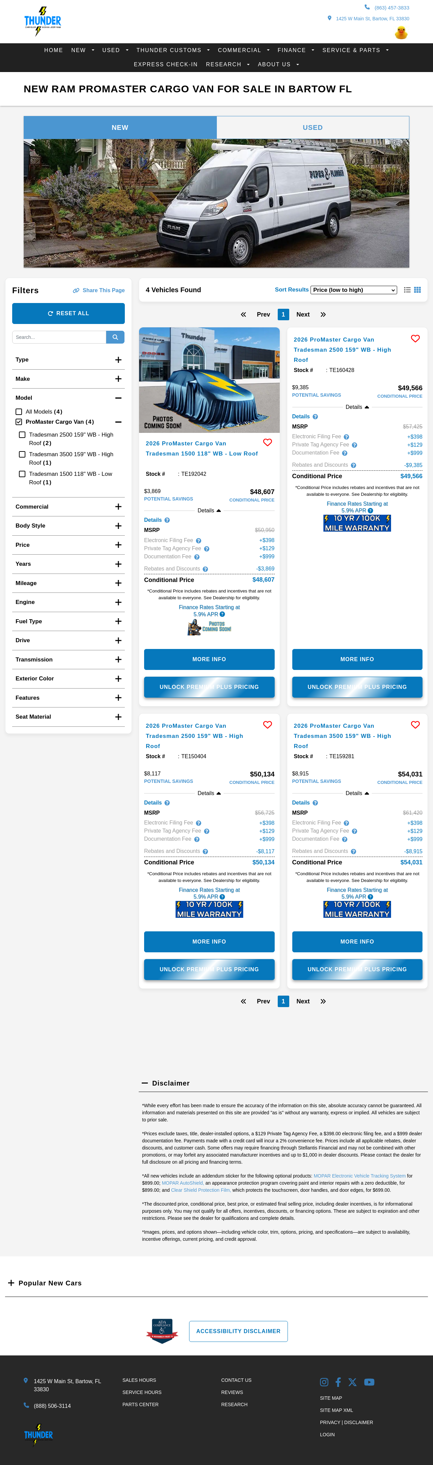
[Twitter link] (352, 1385)
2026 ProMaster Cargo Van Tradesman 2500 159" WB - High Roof (341, 349)
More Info (209, 661)
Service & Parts (352, 50)
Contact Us (236, 1383)
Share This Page (99, 290)
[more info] (209, 380)
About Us (275, 64)
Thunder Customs (170, 50)
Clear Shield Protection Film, (201, 1192)
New (79, 50)
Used (112, 50)
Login (327, 1437)
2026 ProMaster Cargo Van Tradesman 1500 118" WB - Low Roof (201, 453)
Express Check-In (166, 64)
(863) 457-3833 (387, 7)
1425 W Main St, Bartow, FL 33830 (368, 18)
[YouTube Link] (369, 1385)
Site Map (331, 1400)
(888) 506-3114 (52, 1409)
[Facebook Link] (338, 1385)
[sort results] (354, 290)
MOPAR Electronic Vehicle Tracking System (360, 1178)
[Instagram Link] (324, 1385)
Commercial (240, 50)
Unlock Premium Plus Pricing (209, 688)
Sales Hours (139, 1383)
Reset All (68, 313)
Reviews (232, 1395)
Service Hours (142, 1395)
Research (225, 64)
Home (53, 50)
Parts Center (140, 1407)
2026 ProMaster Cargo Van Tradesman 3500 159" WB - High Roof (341, 737)
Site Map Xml (336, 1413)
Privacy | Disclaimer (346, 1425)
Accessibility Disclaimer (238, 1334)
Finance (293, 50)
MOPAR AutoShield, (183, 1185)
